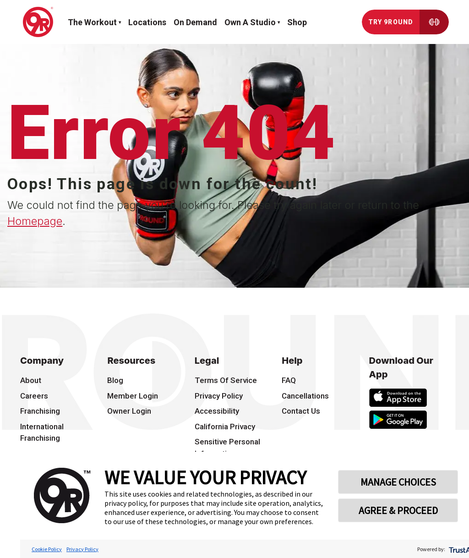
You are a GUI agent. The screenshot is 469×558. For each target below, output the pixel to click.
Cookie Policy (47, 549)
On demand (195, 22)
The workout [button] (92, 22)
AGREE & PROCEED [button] (398, 510)
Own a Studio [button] (250, 22)
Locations (147, 22)
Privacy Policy (82, 549)
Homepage (34, 221)
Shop (297, 22)
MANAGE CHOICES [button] (398, 482)
